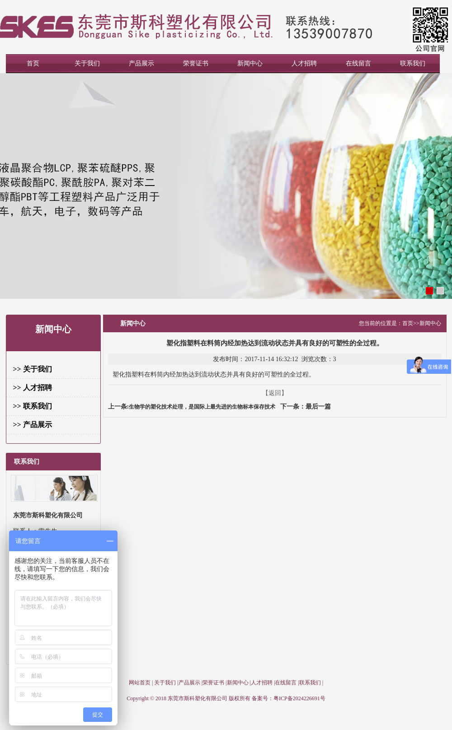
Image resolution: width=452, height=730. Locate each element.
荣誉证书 (195, 63)
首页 (33, 63)
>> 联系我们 (32, 406)
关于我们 (87, 63)
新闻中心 (250, 63)
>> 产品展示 (32, 424)
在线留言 (358, 63)
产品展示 (141, 63)
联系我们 (412, 63)
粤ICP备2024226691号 (299, 698)
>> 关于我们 (32, 369)
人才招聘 (304, 63)
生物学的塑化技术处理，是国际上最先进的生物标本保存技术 (202, 407)
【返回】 (274, 393)
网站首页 (140, 682)
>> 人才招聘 (32, 387)
